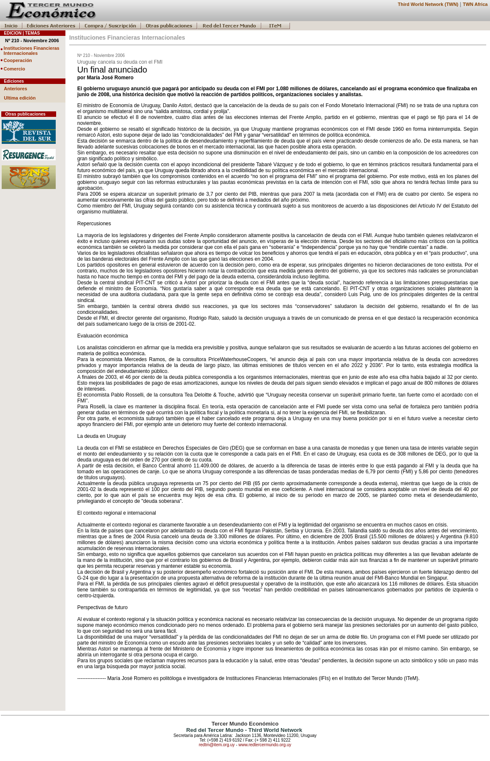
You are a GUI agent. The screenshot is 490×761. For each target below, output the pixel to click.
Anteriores (15, 88)
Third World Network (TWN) (428, 4)
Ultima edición (19, 97)
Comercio (14, 68)
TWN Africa (475, 4)
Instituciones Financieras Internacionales (32, 51)
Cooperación (18, 60)
